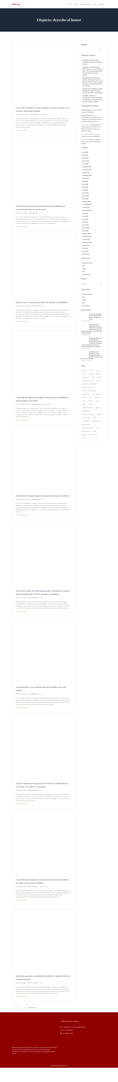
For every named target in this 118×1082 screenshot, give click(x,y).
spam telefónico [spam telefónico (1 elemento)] (86, 431)
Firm (42, 610)
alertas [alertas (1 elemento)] (91, 370)
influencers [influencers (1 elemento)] (90, 401)
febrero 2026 (85, 161)
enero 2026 (85, 164)
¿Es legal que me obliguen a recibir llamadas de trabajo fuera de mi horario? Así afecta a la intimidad (92, 90)
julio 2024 (85, 213)
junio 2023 (85, 251)
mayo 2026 (85, 152)
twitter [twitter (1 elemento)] (84, 438)
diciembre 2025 (86, 166)
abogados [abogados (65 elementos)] (84, 370)
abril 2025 (85, 190)
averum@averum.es (68, 1047)
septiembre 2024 (87, 210)
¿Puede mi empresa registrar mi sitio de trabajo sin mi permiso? (91, 141)
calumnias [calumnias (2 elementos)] (98, 374)
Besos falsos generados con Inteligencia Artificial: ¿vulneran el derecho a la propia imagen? (41, 992)
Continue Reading (21, 133)
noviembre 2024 (86, 204)
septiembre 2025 (86, 175)
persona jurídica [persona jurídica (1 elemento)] (86, 417)
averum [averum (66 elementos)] (84, 374)
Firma (75, 4)
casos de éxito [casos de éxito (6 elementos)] (85, 377)
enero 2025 (85, 198)
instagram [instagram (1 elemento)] (90, 404)
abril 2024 (85, 222)
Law (42, 218)
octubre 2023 (85, 239)
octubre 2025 (85, 172)
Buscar (84, 44)
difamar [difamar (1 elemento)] (84, 397)
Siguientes (32, 1021)
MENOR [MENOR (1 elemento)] (99, 414)
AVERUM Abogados (86, 110)
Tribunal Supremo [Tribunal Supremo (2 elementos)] (92, 434)
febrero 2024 (85, 228)
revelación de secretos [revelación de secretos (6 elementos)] (88, 428)
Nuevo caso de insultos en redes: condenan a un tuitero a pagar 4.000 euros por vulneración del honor (40, 110)
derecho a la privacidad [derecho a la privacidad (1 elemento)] (88, 387)
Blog (94, 4)
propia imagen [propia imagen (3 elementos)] (85, 421)
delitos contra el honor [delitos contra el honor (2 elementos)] (88, 380)
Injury (84, 268)
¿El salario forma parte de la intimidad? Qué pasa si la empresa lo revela (92, 62)
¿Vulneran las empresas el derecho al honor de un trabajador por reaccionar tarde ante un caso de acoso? (41, 211)
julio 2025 (85, 181)
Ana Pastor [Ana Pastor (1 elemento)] (98, 370)
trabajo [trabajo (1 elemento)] (84, 434)
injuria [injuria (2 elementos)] (97, 401)
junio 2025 (85, 184)
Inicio (69, 4)
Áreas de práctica (85, 4)
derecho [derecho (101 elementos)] (98, 380)
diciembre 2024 (86, 201)
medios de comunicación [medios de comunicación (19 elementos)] (88, 414)
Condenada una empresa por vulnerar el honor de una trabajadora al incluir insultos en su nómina (41, 407)
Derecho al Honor (47, 117)
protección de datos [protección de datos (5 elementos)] (97, 421)
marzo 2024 (85, 225)
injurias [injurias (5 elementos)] (84, 404)
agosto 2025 (85, 178)
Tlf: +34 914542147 (67, 1044)
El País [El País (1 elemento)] (90, 397)
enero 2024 (85, 230)
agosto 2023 (85, 245)
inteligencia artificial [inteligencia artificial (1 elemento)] (87, 407)
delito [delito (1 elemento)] (93, 377)
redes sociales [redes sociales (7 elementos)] (86, 424)
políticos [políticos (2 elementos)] (95, 417)
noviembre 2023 (86, 236)
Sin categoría (86, 274)
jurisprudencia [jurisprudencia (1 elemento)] (85, 411)
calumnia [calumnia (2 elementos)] (91, 374)
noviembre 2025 (86, 169)
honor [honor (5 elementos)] (83, 401)
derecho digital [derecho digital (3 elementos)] (97, 394)
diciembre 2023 (86, 233)
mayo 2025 (85, 187)
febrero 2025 (85, 196)
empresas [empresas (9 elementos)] (96, 397)
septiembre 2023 (86, 242)
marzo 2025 (85, 193)
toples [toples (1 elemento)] (94, 431)
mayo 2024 (85, 219)
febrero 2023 (85, 254)
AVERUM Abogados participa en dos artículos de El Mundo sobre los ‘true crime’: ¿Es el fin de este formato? (42, 798)
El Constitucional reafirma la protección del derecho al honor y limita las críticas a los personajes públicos (42, 896)
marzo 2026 (85, 158)
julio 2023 (85, 248)
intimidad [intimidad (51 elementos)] (97, 407)
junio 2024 (85, 216)
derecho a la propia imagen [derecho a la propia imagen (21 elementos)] (89, 390)
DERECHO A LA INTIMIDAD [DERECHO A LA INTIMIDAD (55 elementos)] (89, 384)
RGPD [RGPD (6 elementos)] (97, 428)
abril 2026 (85, 155)
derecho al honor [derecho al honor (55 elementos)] (86, 394)
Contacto (101, 4)
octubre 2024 (85, 207)
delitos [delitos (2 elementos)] (99, 377)
